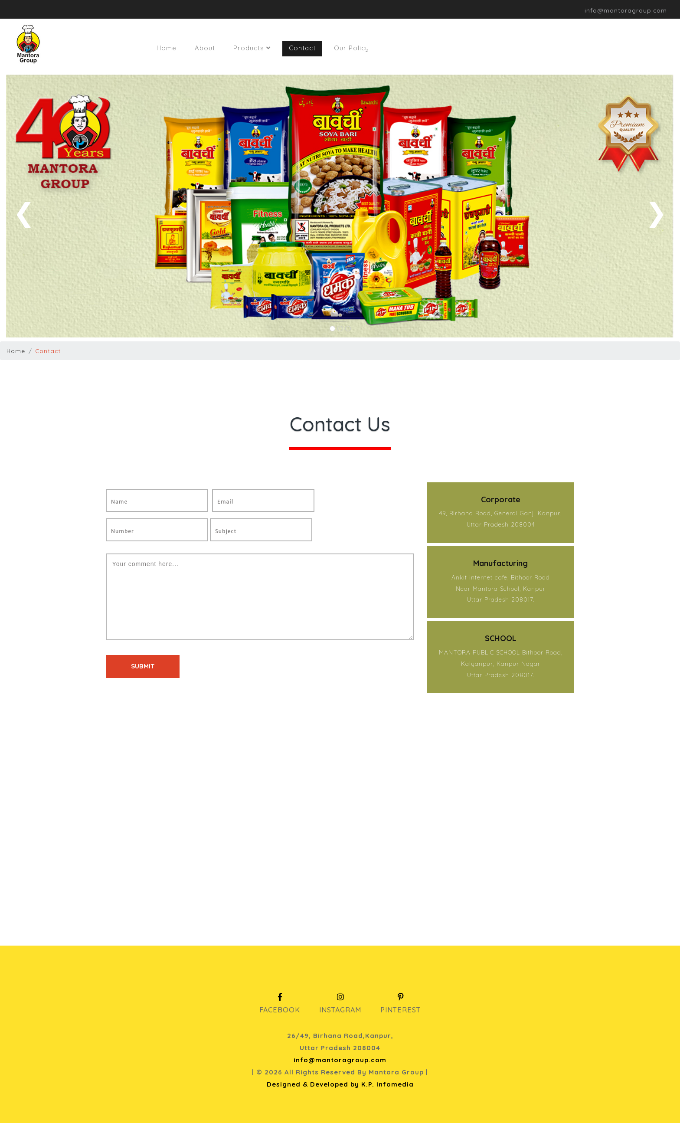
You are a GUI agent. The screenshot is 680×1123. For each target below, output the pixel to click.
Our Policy (351, 48)
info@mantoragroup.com (340, 1060)
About (205, 48)
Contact (302, 48)
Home (167, 48)
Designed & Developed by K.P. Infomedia (340, 1084)
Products (252, 48)
